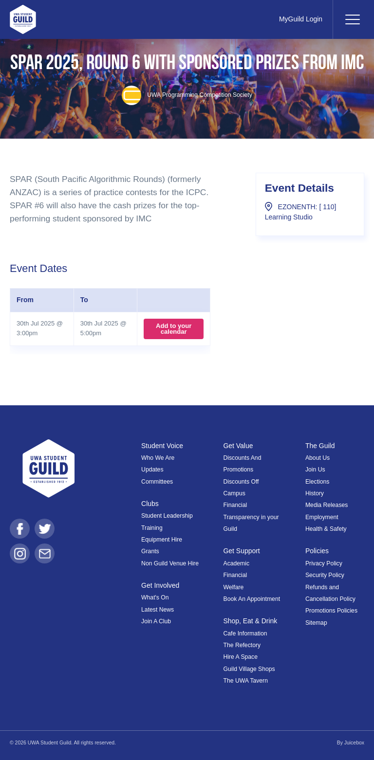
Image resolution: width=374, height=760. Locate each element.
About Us (317, 457)
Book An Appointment (252, 599)
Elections (317, 481)
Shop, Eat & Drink (251, 621)
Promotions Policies (331, 610)
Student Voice (162, 446)
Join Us (315, 469)
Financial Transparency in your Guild (251, 517)
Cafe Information (245, 633)
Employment (321, 517)
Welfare (234, 587)
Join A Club (156, 621)
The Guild (320, 446)
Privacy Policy (323, 563)
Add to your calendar (173, 328)
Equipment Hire (161, 539)
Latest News (157, 609)
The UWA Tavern (246, 680)
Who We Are (157, 457)
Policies (317, 551)
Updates (152, 469)
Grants (150, 551)
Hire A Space (241, 656)
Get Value (238, 446)
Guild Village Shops (249, 669)
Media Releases (326, 505)
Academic (237, 563)
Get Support (242, 551)
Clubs (150, 503)
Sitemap (316, 622)
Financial (235, 575)
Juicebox (354, 742)
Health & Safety (326, 528)
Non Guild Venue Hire (170, 563)
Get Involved (160, 585)
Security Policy (324, 575)
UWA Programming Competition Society (187, 94)
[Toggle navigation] (352, 19)
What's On (155, 597)
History (314, 493)
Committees (157, 481)
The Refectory (242, 645)
